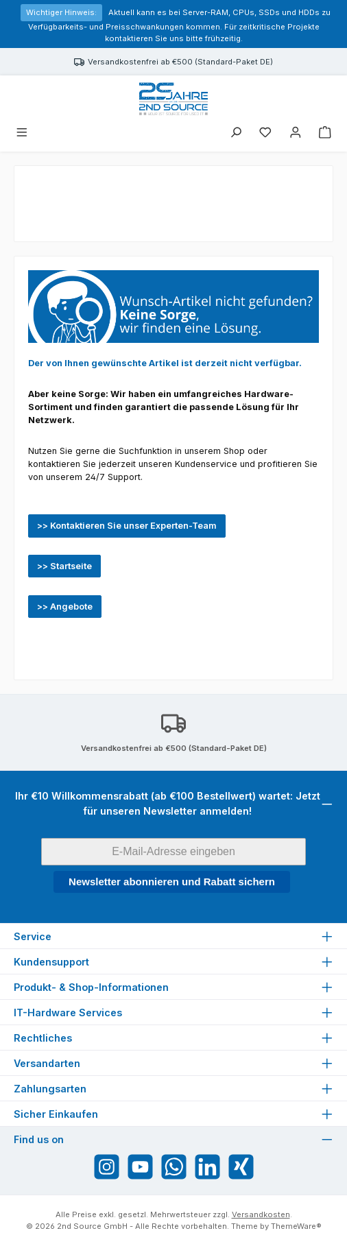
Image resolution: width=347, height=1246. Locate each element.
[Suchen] (236, 133)
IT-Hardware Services (68, 1012)
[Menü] (22, 133)
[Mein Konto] (295, 133)
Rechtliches (43, 1038)
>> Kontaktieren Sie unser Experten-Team (127, 525)
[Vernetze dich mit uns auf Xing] (241, 1166)
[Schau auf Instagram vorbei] (106, 1166)
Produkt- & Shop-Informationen (91, 987)
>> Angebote (65, 606)
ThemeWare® (296, 1226)
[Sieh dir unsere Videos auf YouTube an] (140, 1166)
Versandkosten (261, 1214)
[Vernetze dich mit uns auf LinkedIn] (207, 1166)
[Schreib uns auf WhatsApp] (173, 1166)
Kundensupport (51, 962)
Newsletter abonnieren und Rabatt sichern (172, 881)
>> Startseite (64, 566)
